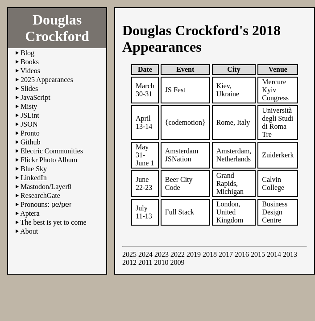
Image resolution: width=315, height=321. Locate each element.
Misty (29, 106)
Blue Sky (34, 169)
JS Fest (175, 90)
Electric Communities (52, 151)
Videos (30, 70)
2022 (177, 254)
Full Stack (179, 212)
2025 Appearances (47, 79)
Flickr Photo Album (49, 160)
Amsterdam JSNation (182, 155)
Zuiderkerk (278, 155)
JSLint (30, 115)
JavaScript (35, 97)
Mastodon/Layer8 (46, 186)
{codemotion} (185, 122)
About (29, 231)
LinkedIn (34, 177)
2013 (290, 254)
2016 (242, 254)
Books (30, 62)
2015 (258, 254)
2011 (145, 262)
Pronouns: (46, 204)
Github (30, 142)
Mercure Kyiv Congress (275, 90)
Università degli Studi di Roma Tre (277, 122)
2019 (194, 254)
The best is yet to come (54, 222)
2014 (274, 254)
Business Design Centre (274, 212)
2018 (210, 254)
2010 (161, 262)
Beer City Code (179, 183)
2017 (226, 254)
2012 (129, 262)
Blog (27, 53)
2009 (177, 262)
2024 (145, 254)
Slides (29, 88)
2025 (129, 254)
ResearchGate (40, 195)
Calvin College (273, 183)
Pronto (30, 133)
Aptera (30, 213)
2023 (161, 254)
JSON (29, 124)
